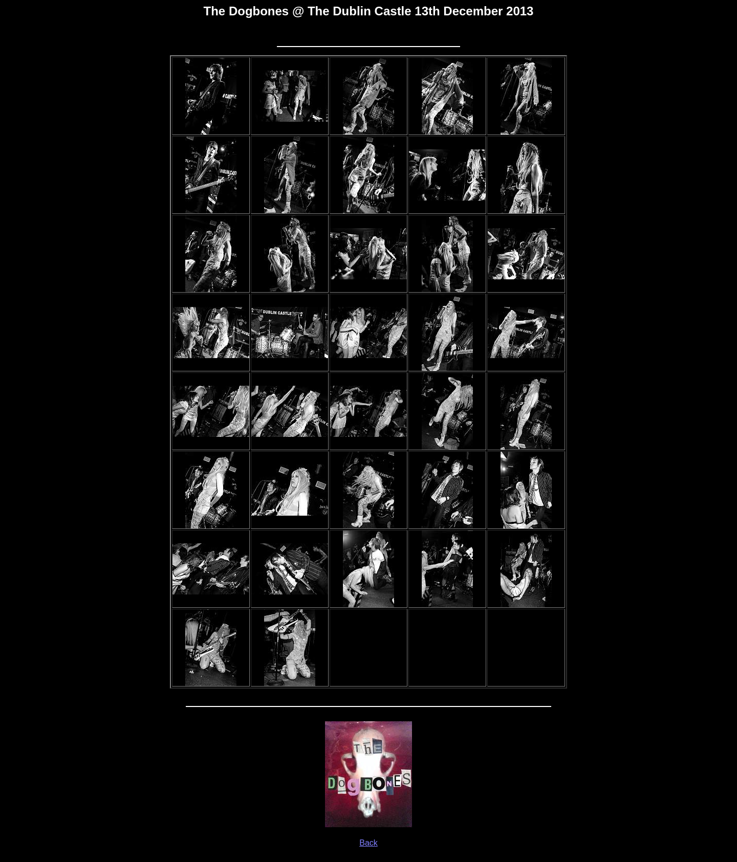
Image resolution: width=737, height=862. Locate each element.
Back (368, 842)
